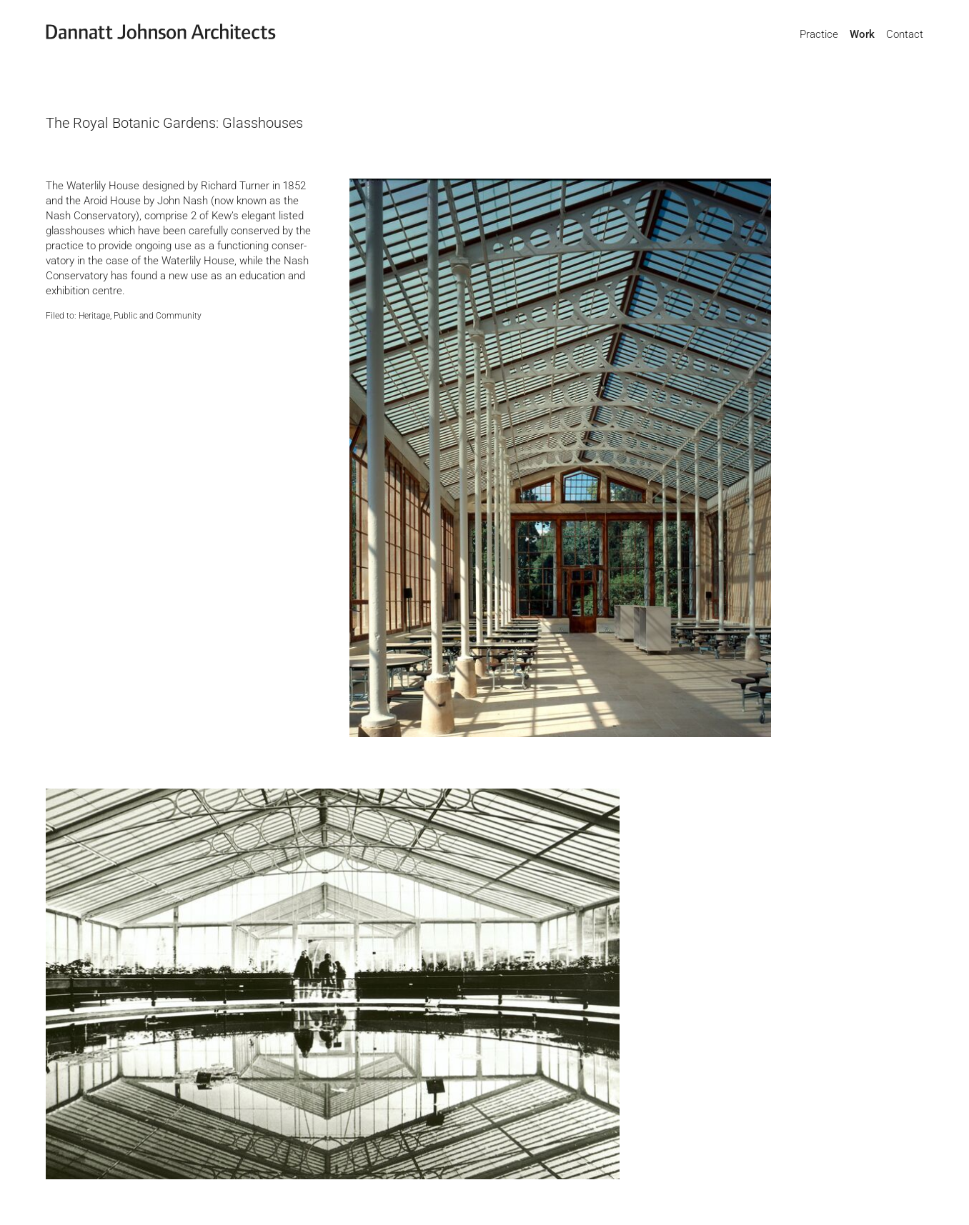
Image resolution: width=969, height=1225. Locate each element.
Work (862, 34)
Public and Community (158, 316)
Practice (819, 34)
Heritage (94, 316)
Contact (904, 34)
